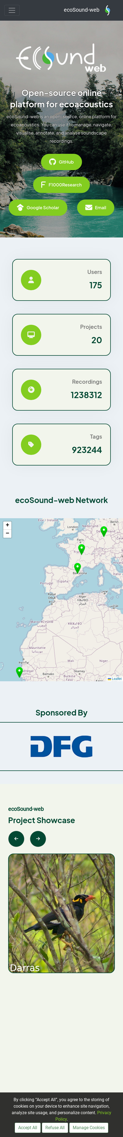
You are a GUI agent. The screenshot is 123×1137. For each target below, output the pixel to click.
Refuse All (55, 1127)
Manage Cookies (89, 1127)
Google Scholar (38, 207)
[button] (77, 568)
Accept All (27, 1127)
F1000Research (61, 184)
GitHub (61, 161)
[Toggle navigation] (12, 10)
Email (95, 207)
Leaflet (115, 679)
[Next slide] (38, 839)
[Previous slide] (16, 839)
